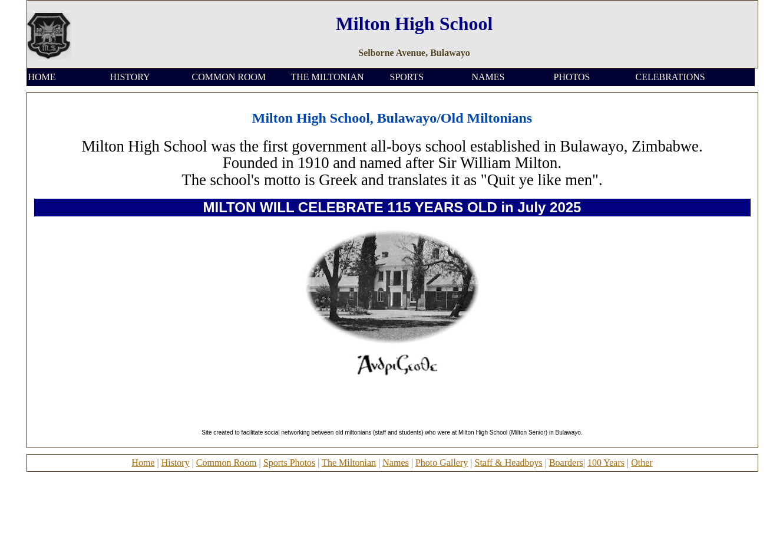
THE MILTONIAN (327, 77)
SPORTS (407, 77)
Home (142, 463)
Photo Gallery (441, 463)
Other (641, 463)
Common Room (226, 463)
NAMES (488, 77)
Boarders (566, 463)
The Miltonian (349, 463)
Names (395, 463)
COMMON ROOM (229, 77)
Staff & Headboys (508, 463)
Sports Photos (289, 463)
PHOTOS (572, 77)
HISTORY (130, 77)
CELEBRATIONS (670, 77)
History (175, 463)
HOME (42, 77)
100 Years (606, 463)
